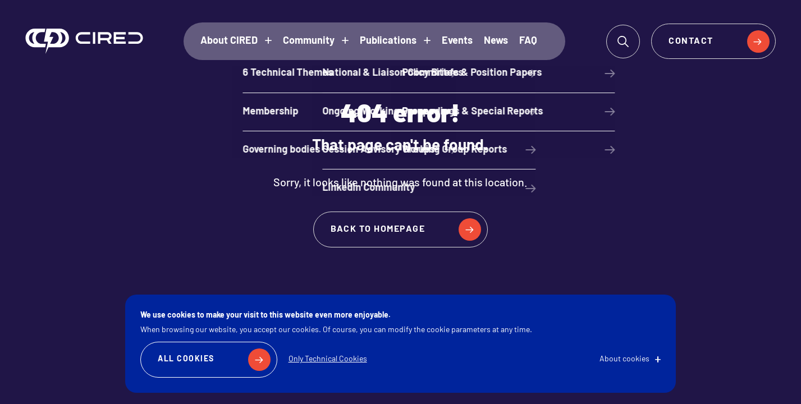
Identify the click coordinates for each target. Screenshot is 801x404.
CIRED (84, 41)
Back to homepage (378, 229)
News (496, 41)
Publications (388, 41)
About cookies (624, 359)
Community (309, 41)
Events (457, 41)
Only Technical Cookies (328, 359)
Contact (691, 41)
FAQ (528, 41)
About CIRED (229, 41)
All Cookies (186, 359)
